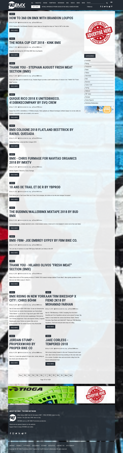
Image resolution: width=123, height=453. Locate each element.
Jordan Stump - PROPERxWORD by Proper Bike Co (22, 344)
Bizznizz (87, 82)
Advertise (51, 445)
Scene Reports (89, 100)
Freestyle (38, 3)
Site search (70, 445)
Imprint (12, 445)
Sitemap (44, 445)
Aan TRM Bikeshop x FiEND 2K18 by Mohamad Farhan (60, 300)
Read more (14, 30)
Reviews (87, 97)
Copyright (26, 445)
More (83, 3)
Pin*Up (87, 88)
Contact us (60, 445)
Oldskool (87, 91)
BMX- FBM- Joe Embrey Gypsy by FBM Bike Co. (43, 240)
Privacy (19, 445)
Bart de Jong (28, 22)
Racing (45, 3)
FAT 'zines (88, 94)
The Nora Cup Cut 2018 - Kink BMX (35, 43)
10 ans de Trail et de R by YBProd (34, 187)
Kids (67, 3)
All (32, 3)
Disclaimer (35, 445)
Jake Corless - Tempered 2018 (56, 342)
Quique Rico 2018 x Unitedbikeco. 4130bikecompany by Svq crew (34, 101)
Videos (73, 3)
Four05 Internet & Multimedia (48, 449)
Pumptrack (52, 3)
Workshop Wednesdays (91, 103)
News (78, 3)
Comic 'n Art (88, 85)
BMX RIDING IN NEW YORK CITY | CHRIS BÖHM (27, 298)
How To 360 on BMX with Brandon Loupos (41, 18)
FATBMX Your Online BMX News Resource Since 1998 (18, 4)
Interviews (61, 3)
